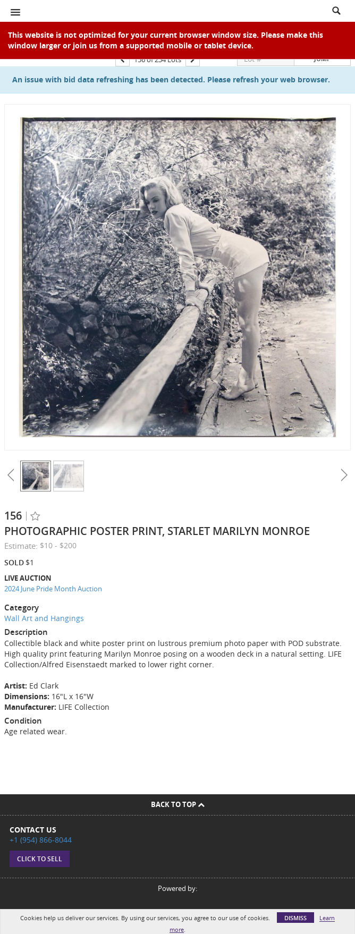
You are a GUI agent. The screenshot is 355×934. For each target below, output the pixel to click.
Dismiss (295, 918)
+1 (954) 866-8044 (41, 840)
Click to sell (39, 858)
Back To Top (178, 804)
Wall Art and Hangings (44, 618)
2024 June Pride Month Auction (53, 588)
